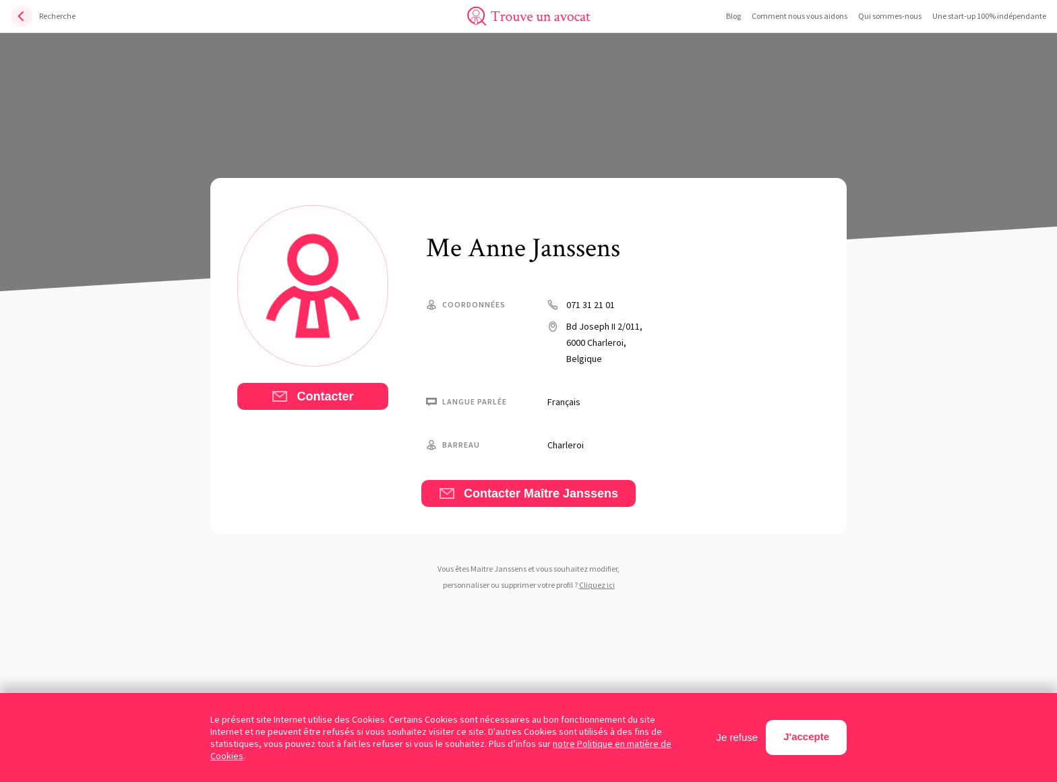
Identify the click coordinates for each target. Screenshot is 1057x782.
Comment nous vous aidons (799, 16)
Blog (733, 16)
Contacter (312, 396)
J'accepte (806, 736)
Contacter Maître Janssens (528, 493)
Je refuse (737, 737)
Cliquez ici (597, 585)
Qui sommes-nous (890, 16)
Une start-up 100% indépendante (989, 16)
